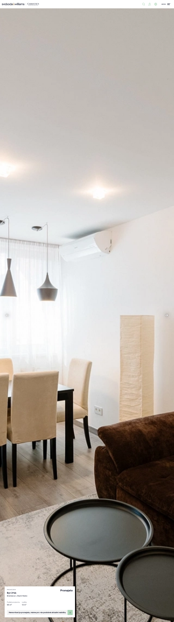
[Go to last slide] (7, 315)
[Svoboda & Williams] (20, 4)
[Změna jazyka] (155, 4)
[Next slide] (166, 315)
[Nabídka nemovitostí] (143, 4)
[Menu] (165, 4)
